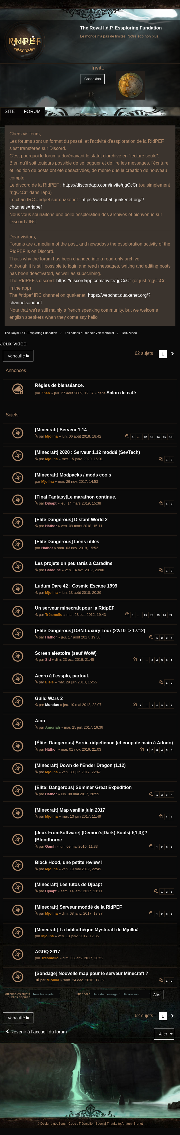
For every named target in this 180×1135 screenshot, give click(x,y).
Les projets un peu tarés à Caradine (73, 563)
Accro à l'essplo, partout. (62, 675)
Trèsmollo (53, 614)
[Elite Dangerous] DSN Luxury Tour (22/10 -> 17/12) (90, 630)
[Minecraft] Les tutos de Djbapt (68, 884)
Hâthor (51, 526)
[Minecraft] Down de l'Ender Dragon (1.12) (80, 765)
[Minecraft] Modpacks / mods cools (73, 474)
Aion (40, 720)
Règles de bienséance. (59, 385)
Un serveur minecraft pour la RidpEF (74, 608)
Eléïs (49, 682)
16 (171, 436)
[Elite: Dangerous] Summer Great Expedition (83, 787)
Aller (163, 1034)
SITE (10, 111)
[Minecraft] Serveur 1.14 (61, 429)
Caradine (53, 570)
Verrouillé (18, 355)
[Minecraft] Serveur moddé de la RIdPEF (78, 907)
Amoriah (52, 727)
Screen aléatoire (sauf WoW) (66, 653)
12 (145, 436)
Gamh (50, 846)
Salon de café (121, 392)
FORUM (32, 111)
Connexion (92, 79)
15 (164, 436)
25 (158, 615)
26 (164, 615)
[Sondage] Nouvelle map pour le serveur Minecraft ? (91, 973)
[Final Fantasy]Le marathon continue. (75, 497)
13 (151, 436)
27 (171, 615)
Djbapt (51, 503)
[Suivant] (172, 354)
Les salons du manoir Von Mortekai (89, 333)
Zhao (45, 393)
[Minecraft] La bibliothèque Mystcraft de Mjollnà (87, 929)
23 (145, 615)
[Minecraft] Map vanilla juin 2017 (70, 810)
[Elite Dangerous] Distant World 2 (71, 519)
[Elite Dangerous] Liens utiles (67, 541)
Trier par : (83, 994)
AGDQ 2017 (47, 951)
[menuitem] (19, 355)
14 (158, 436)
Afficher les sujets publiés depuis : (17, 995)
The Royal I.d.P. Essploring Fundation (121, 27)
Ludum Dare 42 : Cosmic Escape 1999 (76, 586)
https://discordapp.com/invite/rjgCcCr (100, 185)
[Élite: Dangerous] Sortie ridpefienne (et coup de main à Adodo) (104, 742)
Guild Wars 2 (49, 698)
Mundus (52, 705)
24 (151, 615)
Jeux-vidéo (129, 333)
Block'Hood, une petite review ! (69, 862)
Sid (48, 659)
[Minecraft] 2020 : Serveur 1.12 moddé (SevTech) (87, 452)
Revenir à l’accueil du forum (36, 1031)
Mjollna (51, 436)
